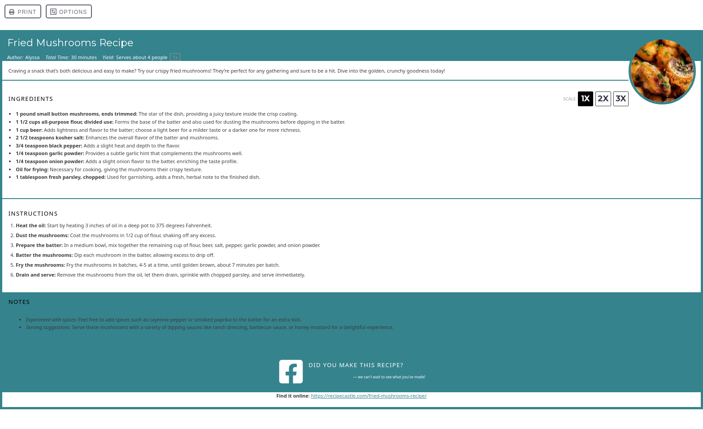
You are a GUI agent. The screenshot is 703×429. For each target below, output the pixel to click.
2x (603, 99)
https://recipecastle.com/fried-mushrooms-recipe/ (369, 395)
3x (621, 99)
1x (585, 99)
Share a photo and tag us (330, 376)
